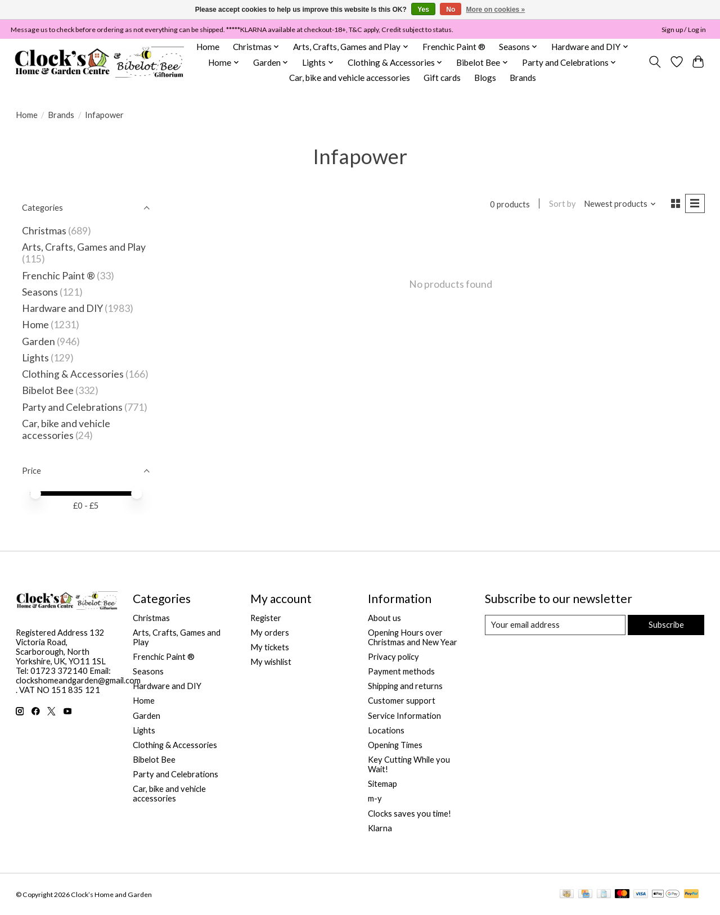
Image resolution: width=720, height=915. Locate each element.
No (450, 9)
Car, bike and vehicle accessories (349, 78)
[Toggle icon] (654, 62)
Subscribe (666, 624)
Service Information (404, 716)
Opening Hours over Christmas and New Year (412, 637)
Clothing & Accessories (73, 374)
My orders (269, 632)
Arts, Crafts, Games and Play (84, 247)
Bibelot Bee (48, 390)
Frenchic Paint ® (453, 47)
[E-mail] (555, 625)
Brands (523, 78)
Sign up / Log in (684, 29)
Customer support (401, 700)
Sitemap (382, 784)
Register (265, 618)
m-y (375, 798)
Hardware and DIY (62, 308)
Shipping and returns (405, 686)
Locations (386, 730)
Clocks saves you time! (409, 813)
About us (384, 618)
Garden (38, 341)
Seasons (41, 292)
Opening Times (395, 745)
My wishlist (270, 662)
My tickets (269, 647)
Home (207, 47)
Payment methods (401, 671)
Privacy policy (393, 657)
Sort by (562, 204)
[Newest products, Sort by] (619, 204)
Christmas (44, 231)
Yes (423, 9)
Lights (35, 358)
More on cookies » (495, 9)
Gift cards (442, 78)
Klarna (380, 828)
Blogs (485, 78)
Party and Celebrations (72, 407)
